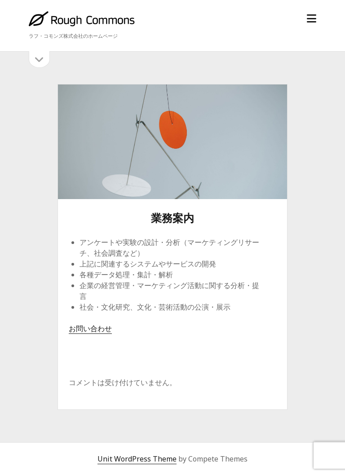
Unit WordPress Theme (137, 459)
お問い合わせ (90, 328)
